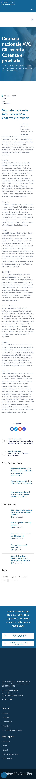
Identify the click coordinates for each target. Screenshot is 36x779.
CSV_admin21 (6, 104)
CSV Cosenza (8, 773)
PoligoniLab (28, 774)
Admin (30, 773)
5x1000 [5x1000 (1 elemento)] (5, 577)
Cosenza (6, 713)
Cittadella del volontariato (12, 730)
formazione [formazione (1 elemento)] (23, 577)
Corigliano (6, 718)
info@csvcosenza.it (9, 4)
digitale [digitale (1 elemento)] (13, 577)
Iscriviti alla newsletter (11, 754)
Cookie (12, 774)
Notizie (10, 66)
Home (4, 66)
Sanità (28, 66)
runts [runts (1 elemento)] (4, 581)
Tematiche (19, 66)
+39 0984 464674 (9, 2)
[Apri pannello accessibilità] (4, 775)
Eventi (5, 750)
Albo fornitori (8, 758)
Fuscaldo (6, 726)
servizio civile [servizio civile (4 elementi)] (14, 581)
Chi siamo (6, 742)
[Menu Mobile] (32, 9)
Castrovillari (7, 722)
